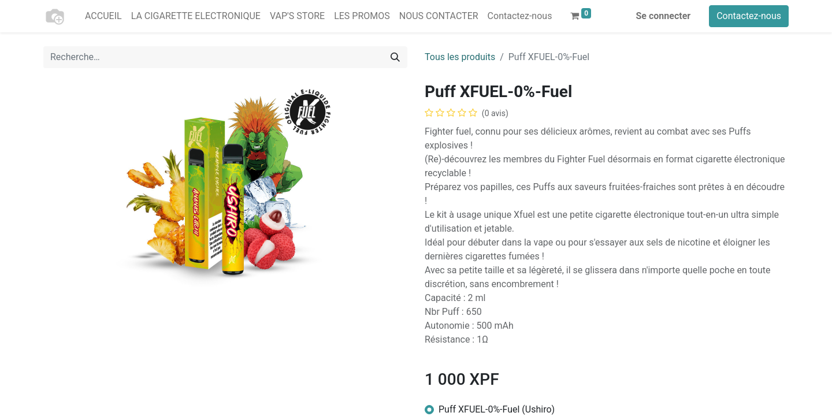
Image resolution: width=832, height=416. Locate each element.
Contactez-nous (748, 15)
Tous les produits (460, 56)
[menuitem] (103, 16)
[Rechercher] (395, 57)
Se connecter (663, 15)
